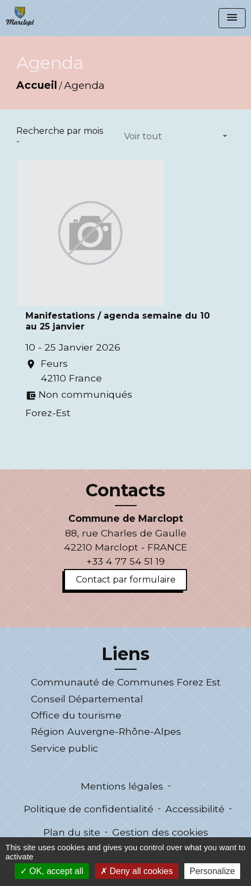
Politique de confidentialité (88, 808)
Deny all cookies (136, 871)
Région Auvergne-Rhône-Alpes (106, 731)
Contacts (125, 490)
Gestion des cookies (160, 832)
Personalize (212, 871)
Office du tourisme (76, 715)
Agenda (84, 85)
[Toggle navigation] (232, 18)
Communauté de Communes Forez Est (126, 682)
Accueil (36, 85)
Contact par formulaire (126, 579)
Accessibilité (194, 808)
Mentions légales (122, 786)
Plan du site (71, 832)
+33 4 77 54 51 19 (125, 561)
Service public (64, 748)
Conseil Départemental (87, 698)
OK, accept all (51, 871)
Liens (125, 654)
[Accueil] (20, 16)
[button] (176, 136)
